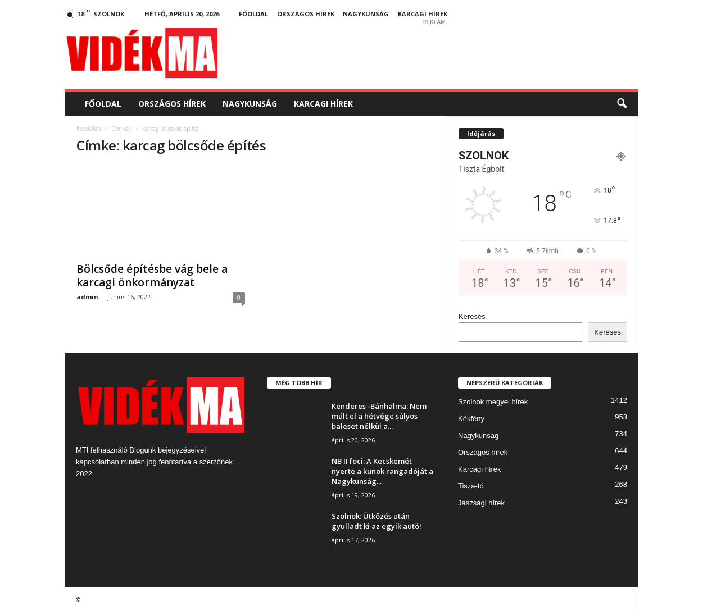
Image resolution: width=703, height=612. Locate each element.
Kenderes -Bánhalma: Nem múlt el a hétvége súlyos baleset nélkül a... (379, 416)
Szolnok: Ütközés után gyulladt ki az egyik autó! (376, 521)
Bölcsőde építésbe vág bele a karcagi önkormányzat (152, 276)
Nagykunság (366, 14)
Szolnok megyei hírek (493, 402)
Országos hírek (305, 14)
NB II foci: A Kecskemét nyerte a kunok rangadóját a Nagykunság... (382, 471)
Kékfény (471, 418)
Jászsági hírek (481, 503)
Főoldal (253, 14)
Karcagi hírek (422, 14)
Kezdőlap (88, 129)
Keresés (472, 316)
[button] (621, 104)
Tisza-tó (471, 486)
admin (87, 297)
